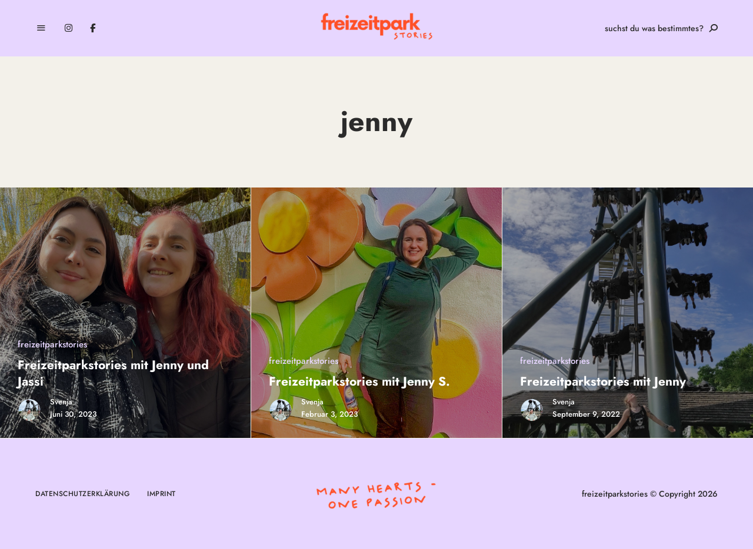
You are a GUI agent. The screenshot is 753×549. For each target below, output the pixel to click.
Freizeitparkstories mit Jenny (603, 381)
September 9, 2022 (586, 414)
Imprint (161, 493)
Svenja (61, 401)
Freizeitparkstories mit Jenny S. (359, 381)
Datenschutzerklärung (82, 493)
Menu (41, 28)
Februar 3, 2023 (329, 414)
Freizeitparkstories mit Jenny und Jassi (113, 373)
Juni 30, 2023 (73, 414)
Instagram (68, 28)
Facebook (92, 28)
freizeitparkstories (52, 344)
